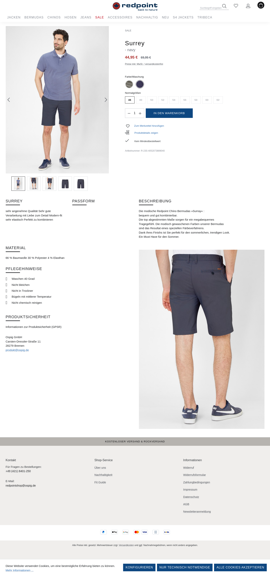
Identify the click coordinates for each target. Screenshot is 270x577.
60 (208, 101)
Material (16, 248)
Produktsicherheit (28, 317)
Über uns (100, 467)
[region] (57, 108)
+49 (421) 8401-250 (18, 471)
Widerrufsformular (194, 474)
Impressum (190, 489)
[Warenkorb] (261, 6)
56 (186, 101)
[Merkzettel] (236, 6)
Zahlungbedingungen (196, 482)
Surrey (14, 201)
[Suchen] (224, 6)
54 (175, 101)
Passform (83, 201)
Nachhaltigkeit (103, 474)
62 (220, 101)
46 (129, 100)
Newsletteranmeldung (197, 511)
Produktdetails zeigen (141, 132)
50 (153, 101)
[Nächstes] (106, 100)
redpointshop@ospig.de (21, 485)
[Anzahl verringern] (129, 113)
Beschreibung (155, 201)
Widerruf (188, 467)
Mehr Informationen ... (20, 570)
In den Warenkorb (169, 113)
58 (197, 101)
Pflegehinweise (24, 269)
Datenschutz (191, 496)
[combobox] (214, 7)
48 (142, 101)
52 (164, 101)
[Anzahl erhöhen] (140, 113)
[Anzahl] (134, 113)
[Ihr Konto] (248, 6)
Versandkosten (126, 545)
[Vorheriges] (8, 100)
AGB (186, 504)
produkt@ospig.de (17, 350)
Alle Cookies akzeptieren (240, 567)
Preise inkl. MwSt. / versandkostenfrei (144, 64)
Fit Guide (100, 482)
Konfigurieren (139, 567)
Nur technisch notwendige (184, 567)
